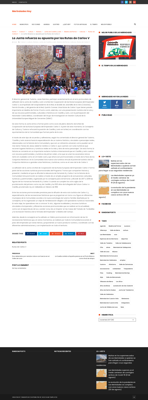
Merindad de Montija (122, 273)
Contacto (23, 2)
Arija (101, 277)
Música (114, 252)
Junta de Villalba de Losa (109, 307)
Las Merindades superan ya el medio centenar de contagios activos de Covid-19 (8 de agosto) (123, 179)
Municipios (24, 24)
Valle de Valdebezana (123, 243)
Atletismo (112, 264)
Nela (122, 307)
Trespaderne (128, 269)
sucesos (127, 226)
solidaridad (116, 269)
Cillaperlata (125, 303)
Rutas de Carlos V (83, 42)
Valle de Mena (115, 230)
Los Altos (119, 281)
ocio (115, 235)
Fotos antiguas (80, 24)
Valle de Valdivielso (107, 294)
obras (108, 247)
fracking (109, 273)
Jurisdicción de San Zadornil (123, 286)
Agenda (47, 24)
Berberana (125, 299)
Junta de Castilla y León (52, 32)
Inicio (14, 2)
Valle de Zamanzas (126, 264)
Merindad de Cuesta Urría (109, 303)
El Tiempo (94, 24)
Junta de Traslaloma (126, 290)
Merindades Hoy (21, 11)
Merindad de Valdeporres (122, 247)
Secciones (36, 24)
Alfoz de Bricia (105, 286)
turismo (103, 264)
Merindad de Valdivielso (108, 260)
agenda (103, 226)
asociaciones (104, 269)
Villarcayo (103, 230)
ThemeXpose (25, 397)
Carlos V (22, 32)
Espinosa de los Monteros (109, 239)
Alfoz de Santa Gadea (108, 290)
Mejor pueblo (106, 24)
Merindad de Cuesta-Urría (109, 299)
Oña (101, 247)
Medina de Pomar (70, 32)
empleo (122, 260)
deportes (124, 239)
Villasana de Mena (106, 281)
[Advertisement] (94, 13)
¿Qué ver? (67, 24)
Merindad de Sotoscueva (109, 256)
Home (14, 24)
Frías (101, 273)
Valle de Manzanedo (113, 277)
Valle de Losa (104, 252)
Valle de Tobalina (106, 243)
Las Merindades (105, 235)
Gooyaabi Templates (49, 397)
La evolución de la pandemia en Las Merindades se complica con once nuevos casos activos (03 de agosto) (117, 192)
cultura (30, 32)
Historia (38, 32)
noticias (82, 32)
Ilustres (56, 24)
